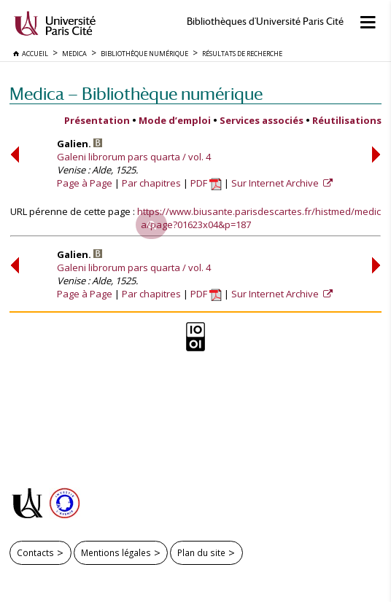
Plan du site (201, 552)
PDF (206, 182)
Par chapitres (151, 182)
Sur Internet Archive (276, 182)
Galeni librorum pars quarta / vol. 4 (134, 156)
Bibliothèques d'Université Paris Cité (265, 21)
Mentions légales (116, 552)
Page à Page (84, 182)
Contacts (35, 552)
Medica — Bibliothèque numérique (136, 93)
